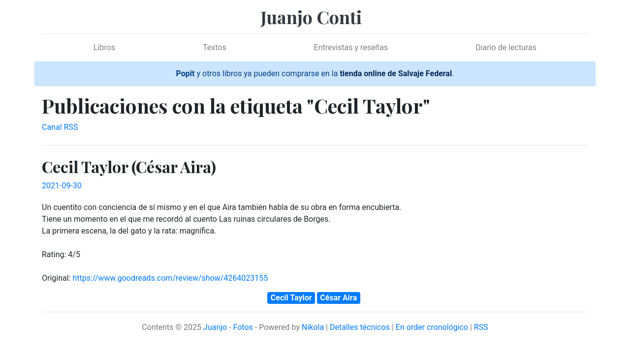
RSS (481, 327)
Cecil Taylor (291, 297)
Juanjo (215, 327)
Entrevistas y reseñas (351, 47)
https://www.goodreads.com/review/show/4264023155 (170, 278)
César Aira (338, 297)
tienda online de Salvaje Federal (396, 73)
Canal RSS (60, 127)
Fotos (243, 327)
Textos (214, 47)
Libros (104, 47)
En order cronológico (432, 327)
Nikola (313, 327)
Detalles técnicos (360, 327)
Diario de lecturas (505, 47)
